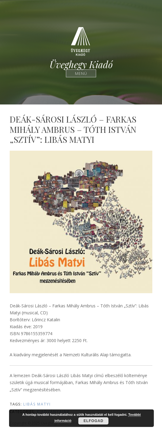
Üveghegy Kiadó (81, 64)
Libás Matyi (37, 404)
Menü (81, 73)
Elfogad (93, 421)
